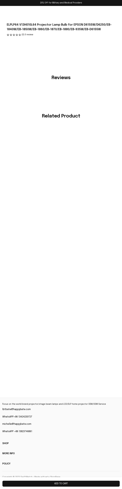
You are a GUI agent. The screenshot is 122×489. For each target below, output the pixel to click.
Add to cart (61, 483)
